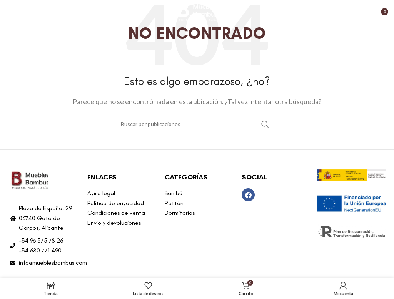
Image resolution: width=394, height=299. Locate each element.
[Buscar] (197, 124)
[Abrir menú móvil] (9, 11)
